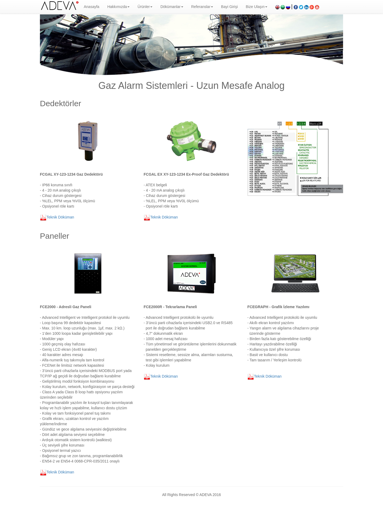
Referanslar (202, 7)
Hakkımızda (118, 7)
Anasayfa (91, 7)
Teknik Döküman (57, 217)
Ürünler (145, 7)
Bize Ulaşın (256, 7)
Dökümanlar (171, 7)
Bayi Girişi (229, 7)
